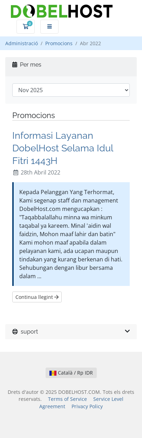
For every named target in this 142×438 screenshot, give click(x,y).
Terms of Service (67, 399)
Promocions (59, 43)
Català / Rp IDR (71, 372)
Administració (21, 43)
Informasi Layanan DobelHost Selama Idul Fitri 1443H (62, 148)
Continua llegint (37, 297)
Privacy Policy (87, 406)
